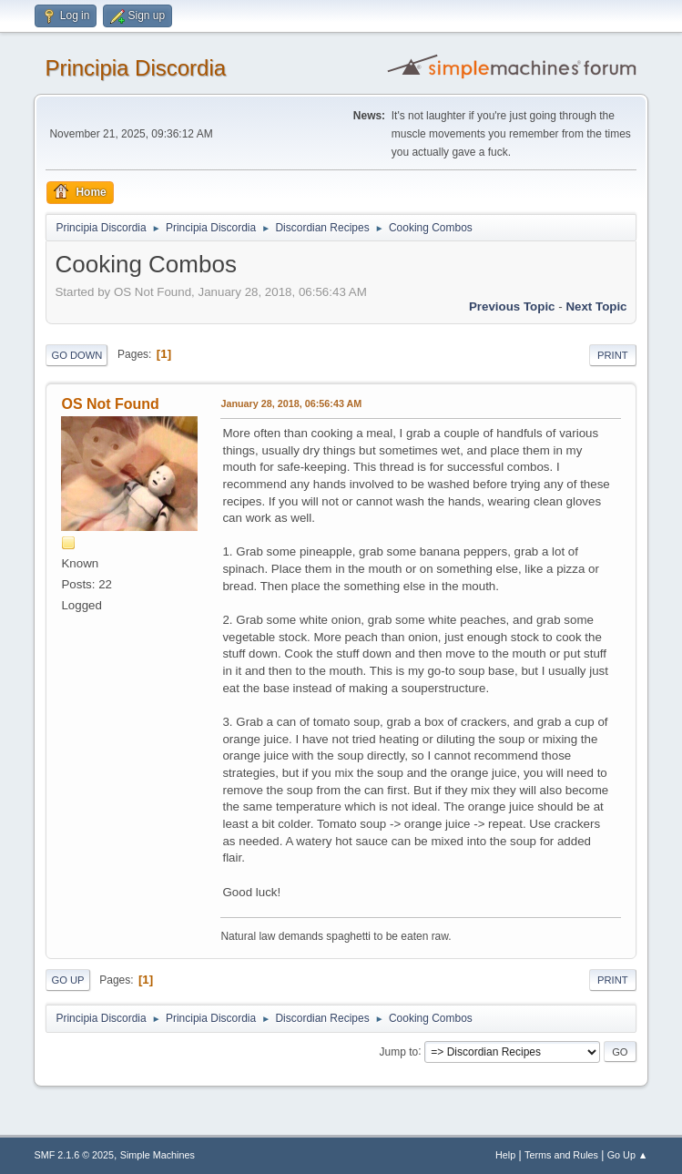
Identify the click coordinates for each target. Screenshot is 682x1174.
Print (612, 355)
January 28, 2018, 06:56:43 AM (290, 403)
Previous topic (512, 306)
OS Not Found (109, 404)
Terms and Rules (561, 1154)
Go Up (67, 980)
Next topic (595, 306)
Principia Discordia (135, 68)
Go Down (76, 355)
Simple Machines (157, 1154)
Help (505, 1154)
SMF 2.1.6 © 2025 (74, 1154)
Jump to (399, 1051)
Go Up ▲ (627, 1154)
